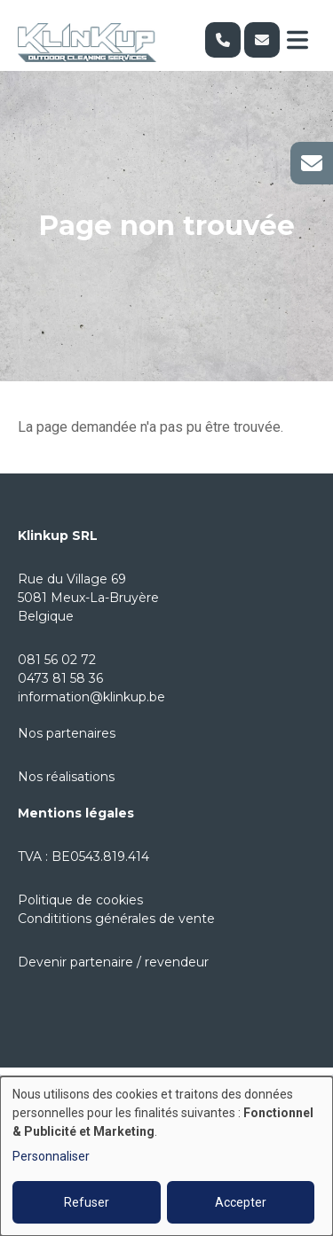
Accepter (240, 1202)
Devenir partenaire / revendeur (113, 962)
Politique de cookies (80, 900)
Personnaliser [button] (51, 1156)
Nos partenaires (66, 733)
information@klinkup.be (91, 697)
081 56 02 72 (57, 660)
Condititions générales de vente (116, 919)
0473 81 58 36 (60, 678)
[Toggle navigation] (297, 40)
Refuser (86, 1202)
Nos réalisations (66, 777)
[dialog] (166, 1156)
